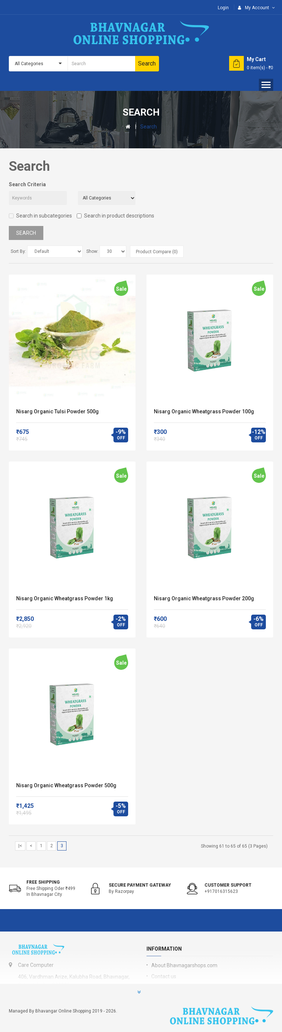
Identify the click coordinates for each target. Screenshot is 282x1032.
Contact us (163, 976)
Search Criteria (27, 184)
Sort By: (18, 251)
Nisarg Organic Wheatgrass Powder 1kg (64, 598)
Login (223, 7)
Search (148, 127)
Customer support (228, 885)
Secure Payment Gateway (140, 885)
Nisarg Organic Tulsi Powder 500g (57, 411)
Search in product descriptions (115, 216)
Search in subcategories (40, 216)
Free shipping (43, 882)
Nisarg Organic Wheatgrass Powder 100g (204, 411)
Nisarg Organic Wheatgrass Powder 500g (66, 785)
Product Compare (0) (157, 251)
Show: (92, 251)
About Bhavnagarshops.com (184, 965)
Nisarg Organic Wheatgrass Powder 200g (204, 598)
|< (20, 845)
